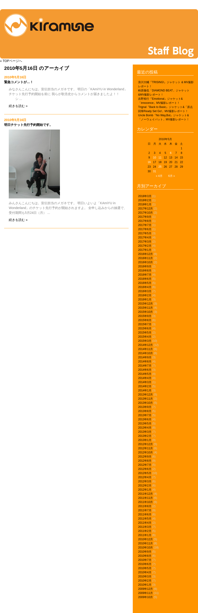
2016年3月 (144, 291)
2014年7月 (144, 365)
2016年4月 (144, 287)
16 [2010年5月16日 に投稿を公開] (149, 162)
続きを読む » (18, 106)
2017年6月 (144, 229)
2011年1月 (144, 535)
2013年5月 (144, 423)
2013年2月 (144, 436)
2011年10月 (145, 502)
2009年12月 (145, 588)
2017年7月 (144, 225)
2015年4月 (144, 336)
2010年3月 (144, 576)
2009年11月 (145, 593)
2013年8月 (144, 411)
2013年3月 (144, 431)
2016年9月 (144, 266)
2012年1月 (144, 489)
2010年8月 (144, 555)
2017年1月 (144, 249)
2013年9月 (144, 407)
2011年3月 (144, 526)
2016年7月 (144, 274)
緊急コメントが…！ (18, 82)
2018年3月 (144, 196)
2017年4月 (144, 237)
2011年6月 (144, 514)
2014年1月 (144, 390)
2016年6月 (144, 278)
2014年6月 (144, 369)
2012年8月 (144, 460)
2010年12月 (145, 539)
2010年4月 (144, 572)
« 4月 (159, 176)
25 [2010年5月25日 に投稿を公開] (159, 166)
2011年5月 (144, 518)
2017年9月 (144, 216)
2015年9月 (144, 316)
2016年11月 (145, 258)
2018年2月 (144, 200)
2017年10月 (145, 212)
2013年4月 (144, 427)
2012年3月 (144, 481)
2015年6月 (144, 328)
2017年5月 (144, 233)
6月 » (171, 176)
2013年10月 (145, 402)
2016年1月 (144, 299)
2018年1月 (144, 204)
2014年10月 (145, 353)
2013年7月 (144, 415)
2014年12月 (145, 345)
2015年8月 (144, 320)
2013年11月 (145, 398)
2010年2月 (144, 580)
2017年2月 (144, 245)
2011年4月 (144, 522)
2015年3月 (144, 340)
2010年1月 (144, 584)
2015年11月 (145, 307)
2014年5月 (144, 374)
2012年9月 (144, 456)
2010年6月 (144, 564)
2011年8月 (144, 506)
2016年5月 (144, 283)
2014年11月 (145, 349)
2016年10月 (145, 262)
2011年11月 (145, 498)
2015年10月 (145, 312)
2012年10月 (145, 452)
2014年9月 (144, 357)
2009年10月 (145, 597)
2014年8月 (144, 361)
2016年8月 (144, 270)
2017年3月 (144, 241)
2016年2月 (144, 295)
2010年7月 (144, 560)
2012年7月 (144, 464)
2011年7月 (144, 510)
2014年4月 (144, 378)
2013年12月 (145, 394)
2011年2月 (144, 531)
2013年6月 (144, 419)
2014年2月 (144, 386)
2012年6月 (144, 469)
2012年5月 (144, 473)
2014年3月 (144, 382)
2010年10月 (145, 547)
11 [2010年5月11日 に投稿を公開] (159, 157)
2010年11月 (145, 543)
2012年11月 (145, 448)
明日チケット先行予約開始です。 (28, 125)
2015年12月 (145, 303)
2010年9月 (144, 551)
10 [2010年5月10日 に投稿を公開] (154, 157)
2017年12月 (145, 208)
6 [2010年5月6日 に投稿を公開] (170, 153)
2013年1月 (144, 440)
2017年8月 (144, 221)
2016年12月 (145, 254)
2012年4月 (144, 477)
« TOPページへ (11, 61)
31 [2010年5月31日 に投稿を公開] (154, 171)
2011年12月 (145, 493)
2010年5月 (144, 568)
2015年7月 (144, 324)
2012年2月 (144, 485)
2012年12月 (145, 444)
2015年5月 (144, 332)
